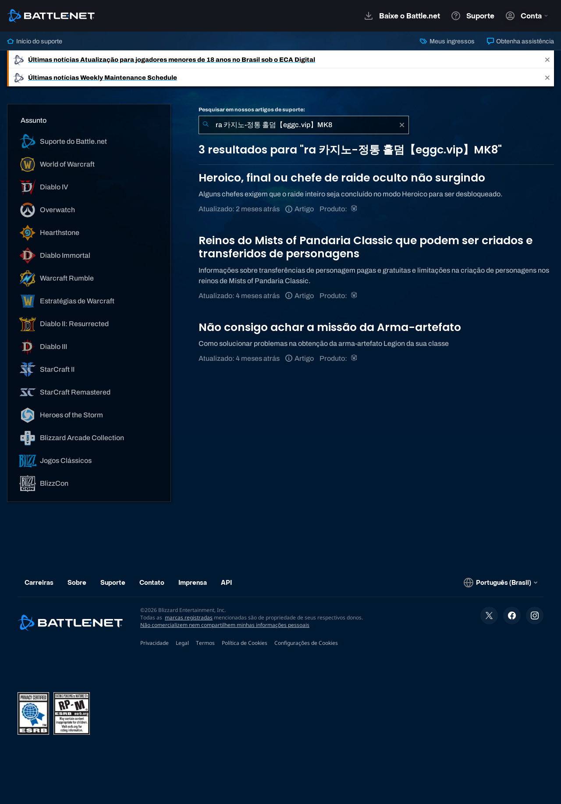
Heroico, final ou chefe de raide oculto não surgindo (342, 177)
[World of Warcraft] (354, 209)
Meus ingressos (447, 41)
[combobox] (304, 125)
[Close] (547, 59)
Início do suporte (34, 41)
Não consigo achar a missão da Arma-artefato (330, 327)
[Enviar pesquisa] (206, 125)
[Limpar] (402, 125)
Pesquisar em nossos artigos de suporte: (252, 110)
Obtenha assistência (520, 41)
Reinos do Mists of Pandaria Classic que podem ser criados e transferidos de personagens (366, 247)
